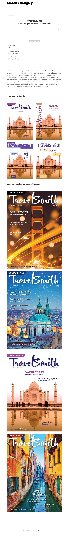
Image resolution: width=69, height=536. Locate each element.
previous (11, 16)
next (59, 29)
